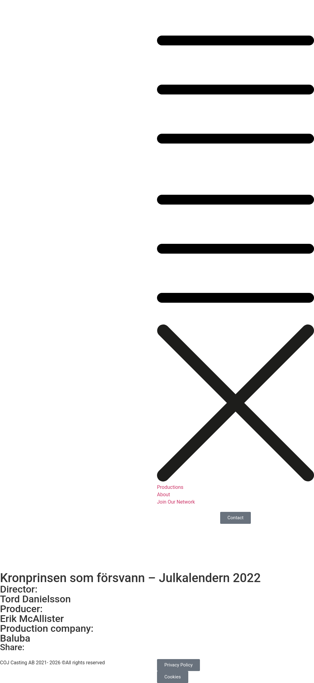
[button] (235, 165)
